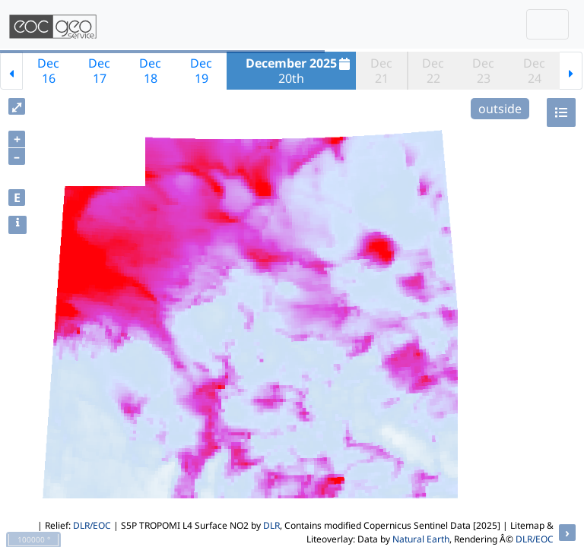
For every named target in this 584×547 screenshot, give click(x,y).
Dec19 (201, 71)
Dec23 (483, 71)
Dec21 (381, 71)
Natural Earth (420, 539)
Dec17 (99, 71)
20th (300, 71)
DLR (271, 525)
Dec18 (150, 71)
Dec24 (534, 71)
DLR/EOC (92, 525)
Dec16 (48, 71)
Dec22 (433, 71)
